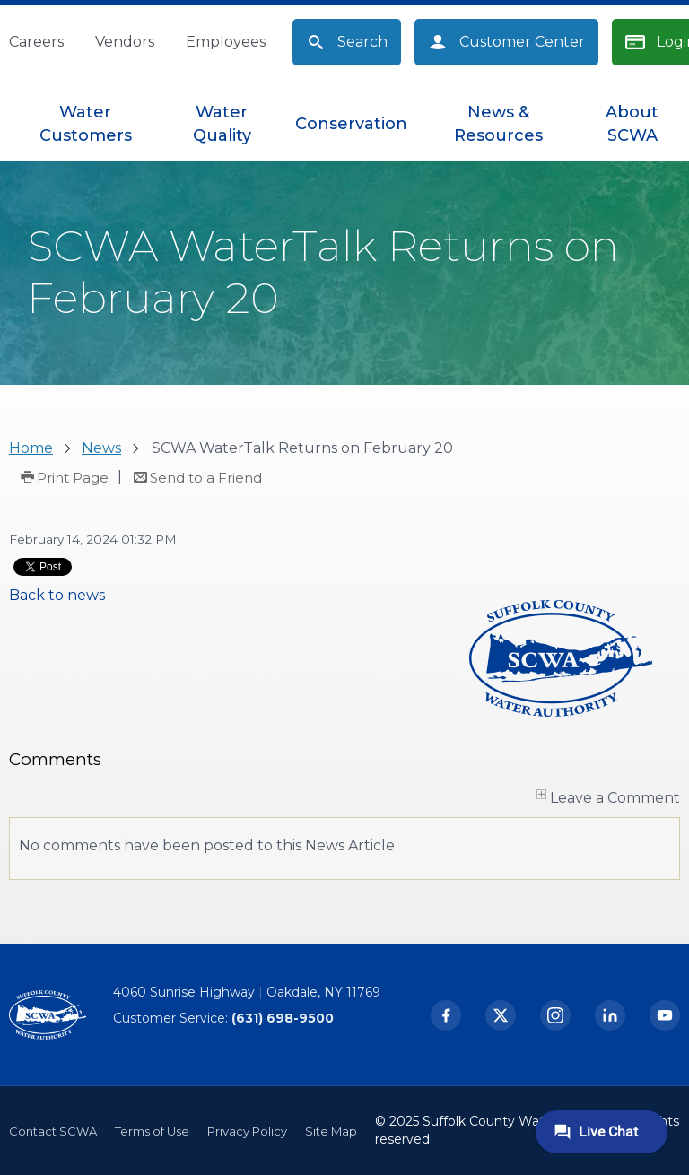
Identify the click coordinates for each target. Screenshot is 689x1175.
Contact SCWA (53, 1131)
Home (31, 448)
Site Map (331, 1131)
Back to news (57, 595)
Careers (36, 41)
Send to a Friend (206, 477)
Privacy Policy (247, 1131)
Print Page (73, 477)
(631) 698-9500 (282, 1018)
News (101, 448)
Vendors (124, 41)
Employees (226, 41)
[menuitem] (85, 123)
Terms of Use (152, 1131)
